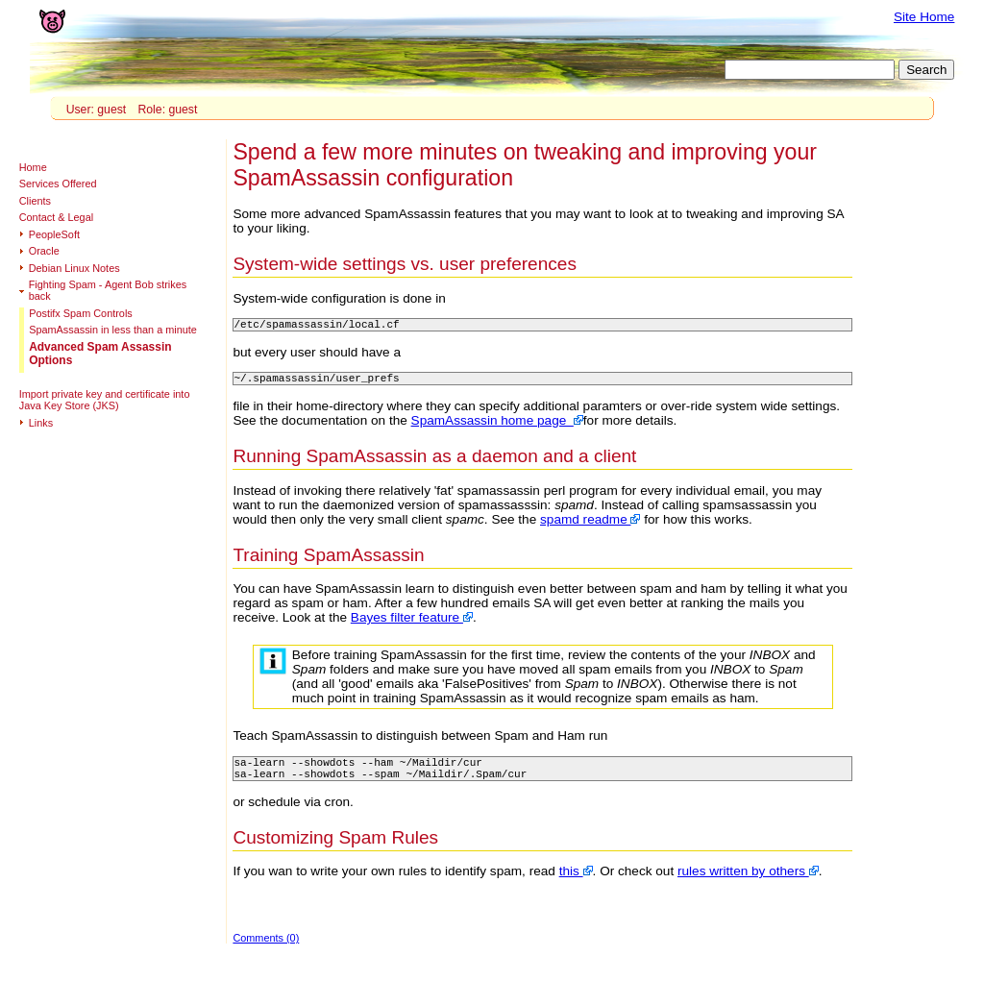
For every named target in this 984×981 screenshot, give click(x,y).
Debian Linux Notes (74, 268)
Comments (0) (266, 949)
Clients (35, 201)
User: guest (96, 109)
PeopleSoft (54, 234)
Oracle (44, 251)
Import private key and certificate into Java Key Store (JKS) (104, 399)
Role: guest (167, 109)
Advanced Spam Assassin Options (100, 353)
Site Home (924, 17)
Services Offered (58, 183)
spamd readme (590, 525)
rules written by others (748, 882)
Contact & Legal (56, 217)
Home (33, 167)
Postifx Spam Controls (81, 313)
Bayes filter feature (412, 623)
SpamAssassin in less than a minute (113, 329)
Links (41, 423)
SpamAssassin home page (497, 426)
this (576, 882)
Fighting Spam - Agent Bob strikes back (107, 290)
